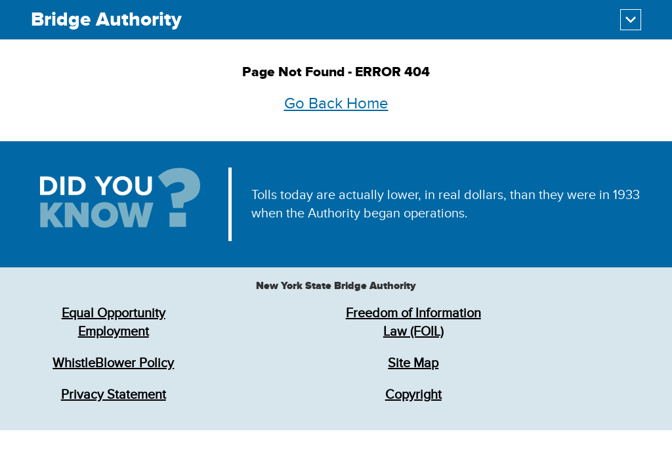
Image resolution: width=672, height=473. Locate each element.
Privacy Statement (113, 395)
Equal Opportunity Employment (113, 322)
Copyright (413, 395)
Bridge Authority (106, 20)
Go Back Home (336, 103)
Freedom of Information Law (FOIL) (413, 322)
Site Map (413, 363)
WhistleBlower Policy (113, 363)
